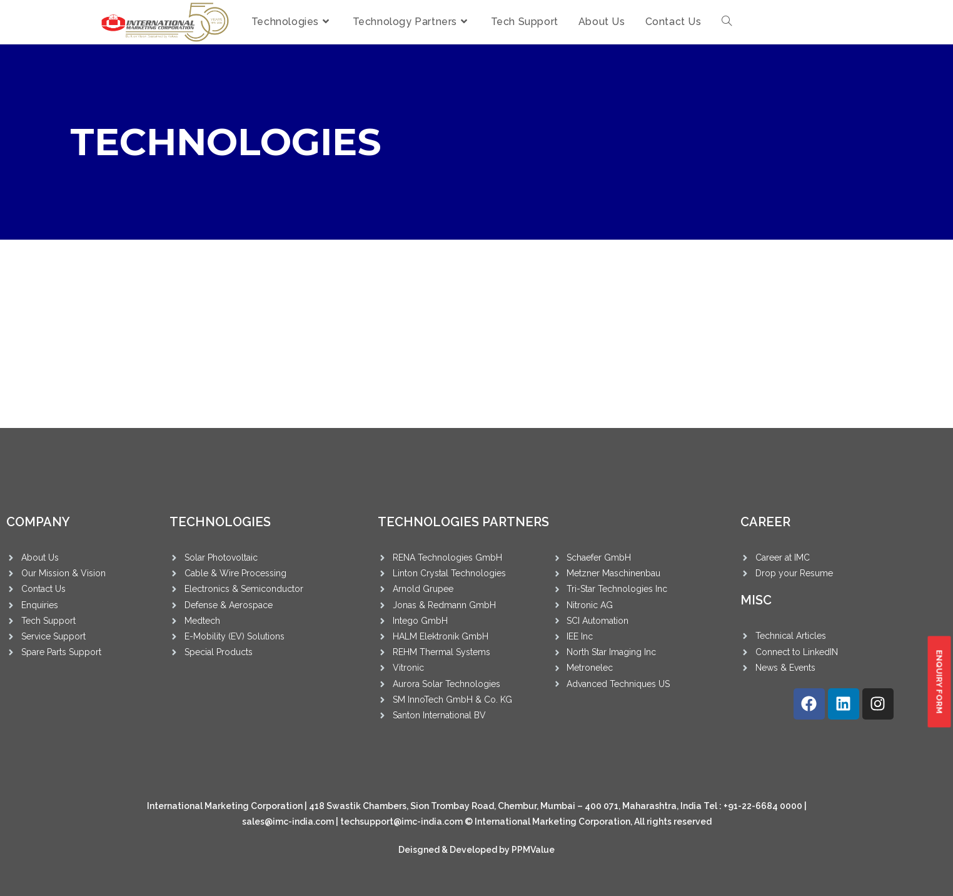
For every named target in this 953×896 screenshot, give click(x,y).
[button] (938, 682)
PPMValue (533, 850)
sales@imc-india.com (288, 822)
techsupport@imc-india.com (401, 822)
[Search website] (727, 22)
